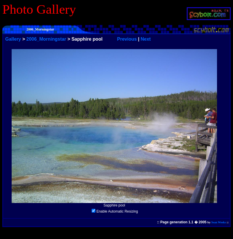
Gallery (13, 39)
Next (145, 39)
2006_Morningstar (46, 39)
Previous (127, 39)
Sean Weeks (218, 222)
